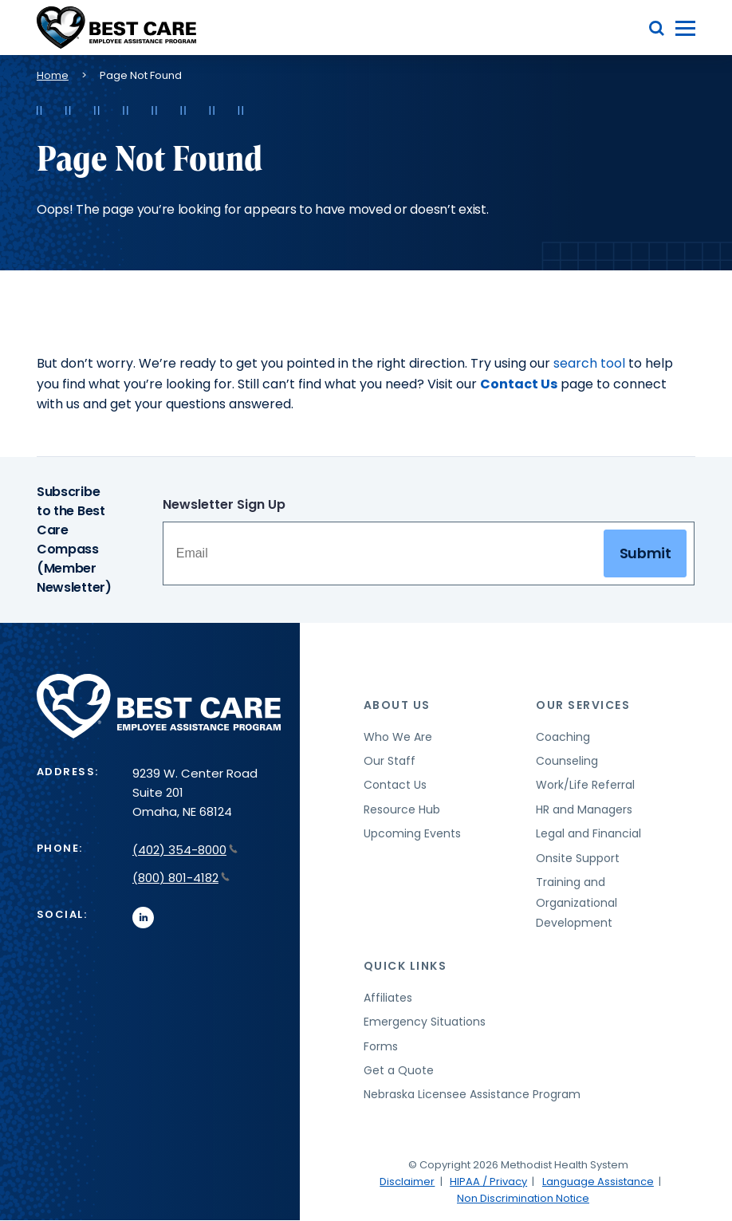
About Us (397, 705)
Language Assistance (598, 1181)
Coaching (563, 737)
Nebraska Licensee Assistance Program (472, 1094)
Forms (381, 1046)
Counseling (567, 761)
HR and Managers (584, 809)
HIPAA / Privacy (488, 1181)
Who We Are (398, 737)
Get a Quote (399, 1070)
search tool (589, 363)
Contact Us (518, 384)
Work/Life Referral (585, 785)
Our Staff (389, 761)
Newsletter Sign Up (224, 504)
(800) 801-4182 (181, 877)
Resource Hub (402, 809)
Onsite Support (578, 858)
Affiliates (388, 998)
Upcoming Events (412, 833)
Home (53, 75)
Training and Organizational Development (576, 902)
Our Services (583, 705)
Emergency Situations (425, 1022)
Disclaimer (407, 1181)
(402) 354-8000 (185, 849)
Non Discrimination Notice (523, 1198)
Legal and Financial (588, 833)
